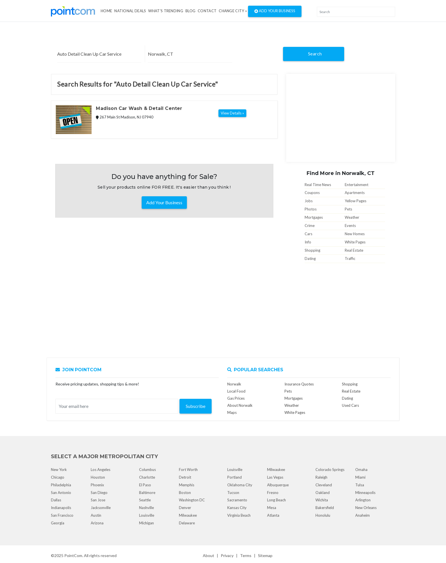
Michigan (146, 523)
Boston (185, 492)
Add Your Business (274, 11)
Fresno (272, 492)
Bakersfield (324, 507)
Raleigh (321, 477)
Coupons (312, 192)
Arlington (363, 500)
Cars (308, 234)
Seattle (145, 500)
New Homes (355, 234)
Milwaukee (188, 515)
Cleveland (323, 485)
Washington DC (192, 500)
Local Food (236, 391)
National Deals (130, 11)
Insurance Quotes (299, 384)
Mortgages (314, 217)
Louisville (146, 515)
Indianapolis (61, 507)
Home (106, 11)
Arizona (97, 523)
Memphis (186, 485)
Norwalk (234, 384)
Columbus (147, 469)
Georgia (57, 523)
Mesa (271, 507)
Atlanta (273, 515)
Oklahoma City (239, 485)
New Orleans (366, 507)
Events (350, 225)
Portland (234, 477)
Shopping (312, 250)
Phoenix (97, 485)
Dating (310, 258)
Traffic (350, 258)
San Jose (98, 500)
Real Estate (354, 250)
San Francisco (62, 515)
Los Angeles (100, 469)
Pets (348, 209)
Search (315, 53)
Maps (232, 412)
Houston (98, 477)
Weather (352, 217)
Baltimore (147, 492)
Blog (190, 11)
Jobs (309, 201)
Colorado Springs (329, 469)
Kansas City (237, 507)
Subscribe (195, 406)
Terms (245, 555)
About (208, 555)
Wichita (321, 500)
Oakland (322, 492)
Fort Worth (188, 469)
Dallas (56, 500)
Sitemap (265, 555)
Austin (96, 515)
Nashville (146, 507)
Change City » (233, 11)
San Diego (99, 492)
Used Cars (350, 405)
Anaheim (362, 515)
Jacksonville (101, 507)
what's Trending (165, 11)
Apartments (355, 192)
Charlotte (147, 477)
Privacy (227, 555)
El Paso (145, 485)
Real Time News (318, 184)
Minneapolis (365, 492)
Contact (207, 11)
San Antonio (61, 492)
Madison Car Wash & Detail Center (139, 108)
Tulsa (359, 485)
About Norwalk (240, 405)
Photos (311, 209)
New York (59, 469)
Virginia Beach (239, 515)
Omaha (361, 469)
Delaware (187, 523)
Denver (185, 507)
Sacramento (237, 500)
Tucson (233, 492)
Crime (310, 225)
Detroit (185, 477)
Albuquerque (278, 485)
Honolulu (322, 515)
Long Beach (276, 500)
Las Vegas (275, 477)
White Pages (355, 242)
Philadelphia (61, 485)
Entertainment (356, 184)
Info (308, 242)
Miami (360, 477)
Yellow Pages (355, 201)
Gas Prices (236, 398)
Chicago (57, 477)
